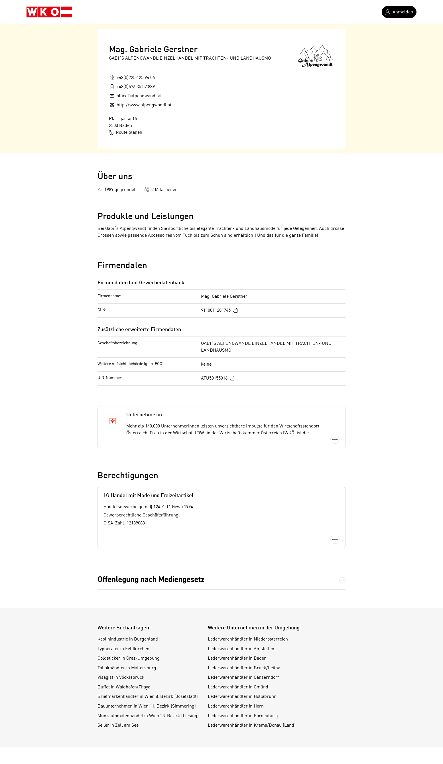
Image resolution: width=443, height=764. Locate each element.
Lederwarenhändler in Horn (236, 706)
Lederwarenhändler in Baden (237, 658)
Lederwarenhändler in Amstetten (241, 649)
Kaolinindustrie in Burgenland (127, 639)
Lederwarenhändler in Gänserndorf (243, 677)
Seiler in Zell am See (118, 725)
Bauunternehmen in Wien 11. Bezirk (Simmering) (146, 706)
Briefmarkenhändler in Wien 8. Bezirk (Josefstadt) (147, 696)
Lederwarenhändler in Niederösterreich (248, 639)
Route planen (125, 132)
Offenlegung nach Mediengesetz (150, 580)
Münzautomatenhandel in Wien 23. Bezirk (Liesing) (148, 716)
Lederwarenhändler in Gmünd (238, 687)
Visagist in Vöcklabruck (121, 677)
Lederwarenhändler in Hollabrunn (242, 696)
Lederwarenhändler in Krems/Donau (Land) (252, 725)
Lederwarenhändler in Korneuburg (243, 716)
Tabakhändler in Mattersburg (126, 668)
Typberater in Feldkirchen (123, 649)
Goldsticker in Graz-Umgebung (128, 658)
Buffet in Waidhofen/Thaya (123, 687)
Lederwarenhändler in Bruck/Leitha (244, 668)
